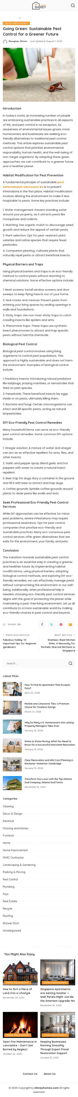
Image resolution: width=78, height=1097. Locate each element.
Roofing (8, 916)
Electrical (8, 821)
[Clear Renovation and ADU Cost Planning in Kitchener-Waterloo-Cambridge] (12, 764)
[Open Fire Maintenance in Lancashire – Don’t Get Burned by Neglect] (20, 1025)
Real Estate (10, 901)
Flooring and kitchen (15, 828)
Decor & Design (12, 813)
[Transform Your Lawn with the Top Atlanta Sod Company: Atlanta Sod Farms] (12, 783)
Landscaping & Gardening (19, 865)
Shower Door (11, 923)
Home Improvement (16, 23)
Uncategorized (12, 930)
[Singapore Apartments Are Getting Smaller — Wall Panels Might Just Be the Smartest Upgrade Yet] (57, 972)
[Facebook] (42, 624)
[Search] (73, 5)
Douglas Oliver (18, 41)
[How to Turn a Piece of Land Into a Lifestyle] (20, 972)
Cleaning (8, 806)
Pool (5, 894)
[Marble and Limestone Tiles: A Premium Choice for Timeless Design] (12, 708)
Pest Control (10, 879)
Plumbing (8, 886)
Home (6, 843)
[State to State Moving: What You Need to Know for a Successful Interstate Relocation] (12, 745)
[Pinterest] (61, 624)
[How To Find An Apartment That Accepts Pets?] (12, 689)
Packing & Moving (14, 872)
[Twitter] (51, 624)
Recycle (7, 908)
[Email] (70, 624)
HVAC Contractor (13, 857)
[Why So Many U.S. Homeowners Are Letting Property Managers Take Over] (12, 727)
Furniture (8, 835)
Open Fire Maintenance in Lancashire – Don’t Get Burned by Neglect (20, 1045)
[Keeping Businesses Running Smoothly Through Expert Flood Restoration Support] (57, 1025)
